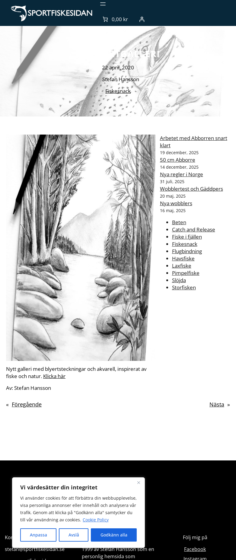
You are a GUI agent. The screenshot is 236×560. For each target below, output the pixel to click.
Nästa (216, 404)
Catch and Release (193, 229)
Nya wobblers (176, 203)
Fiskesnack (118, 91)
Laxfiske (181, 265)
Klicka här (54, 376)
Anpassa (38, 535)
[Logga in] (142, 19)
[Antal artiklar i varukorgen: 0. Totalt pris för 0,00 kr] (115, 19)
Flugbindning (187, 251)
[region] (78, 512)
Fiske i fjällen (187, 236)
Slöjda (179, 280)
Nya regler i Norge (181, 174)
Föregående (27, 404)
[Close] (138, 482)
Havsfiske (183, 258)
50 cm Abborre (177, 159)
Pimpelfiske (185, 272)
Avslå (74, 535)
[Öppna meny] (103, 4)
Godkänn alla (113, 535)
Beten (179, 222)
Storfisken (184, 287)
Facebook (195, 549)
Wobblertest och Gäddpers (191, 188)
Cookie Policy (96, 520)
